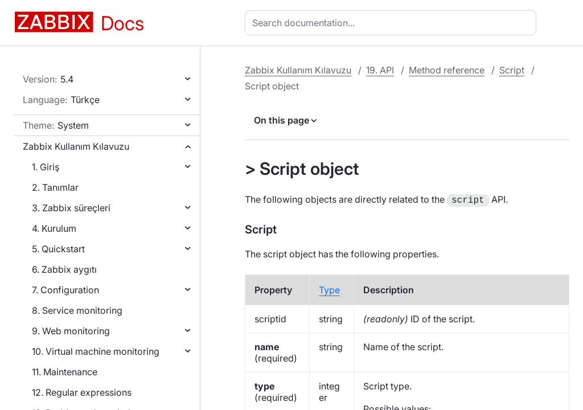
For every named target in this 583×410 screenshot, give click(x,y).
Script (511, 70)
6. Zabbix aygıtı (64, 269)
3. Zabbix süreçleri (71, 208)
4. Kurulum (54, 228)
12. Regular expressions (82, 392)
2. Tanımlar (55, 187)
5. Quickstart (58, 249)
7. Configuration (65, 290)
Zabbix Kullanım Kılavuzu (76, 146)
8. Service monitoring (77, 310)
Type (329, 288)
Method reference (447, 70)
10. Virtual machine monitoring (95, 351)
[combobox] (393, 23)
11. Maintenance (64, 372)
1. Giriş (45, 167)
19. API (380, 70)
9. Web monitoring (71, 331)
